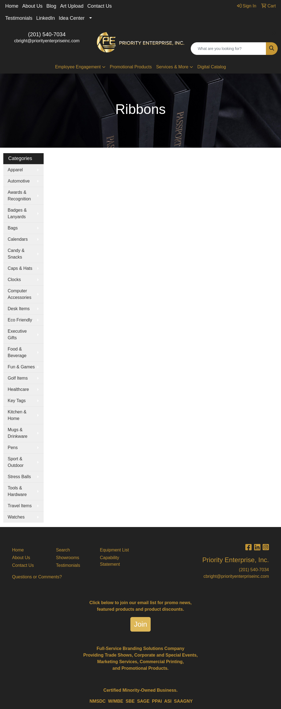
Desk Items (19, 308)
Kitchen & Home (17, 415)
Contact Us (99, 6)
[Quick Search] (228, 48)
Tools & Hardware (17, 491)
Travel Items (20, 505)
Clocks (14, 279)
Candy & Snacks (16, 253)
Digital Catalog (211, 67)
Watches (16, 517)
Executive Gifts (17, 334)
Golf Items (18, 378)
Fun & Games (21, 367)
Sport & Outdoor (16, 462)
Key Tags (17, 400)
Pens (13, 447)
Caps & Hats (20, 268)
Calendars (18, 239)
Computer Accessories (19, 294)
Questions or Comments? (37, 577)
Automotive (19, 181)
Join (140, 624)
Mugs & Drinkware (17, 433)
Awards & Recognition (19, 195)
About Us (32, 6)
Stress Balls (19, 476)
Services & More (172, 67)
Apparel (15, 169)
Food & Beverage (17, 352)
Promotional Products (131, 67)
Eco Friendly (20, 320)
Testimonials (18, 18)
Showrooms (67, 557)
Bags (13, 228)
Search (63, 550)
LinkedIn (45, 18)
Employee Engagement (78, 67)
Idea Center (72, 18)
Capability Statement (110, 561)
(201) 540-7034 (47, 34)
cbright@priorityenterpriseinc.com (47, 40)
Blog (51, 6)
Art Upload (71, 6)
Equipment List (114, 550)
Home (11, 6)
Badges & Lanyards (17, 213)
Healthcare (18, 389)
